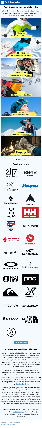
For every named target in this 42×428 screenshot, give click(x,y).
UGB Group (17, 422)
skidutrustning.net (18, 412)
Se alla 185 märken (21, 342)
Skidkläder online (12, 2)
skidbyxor (26, 384)
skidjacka (18, 384)
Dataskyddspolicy (5, 424)
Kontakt (13, 424)
